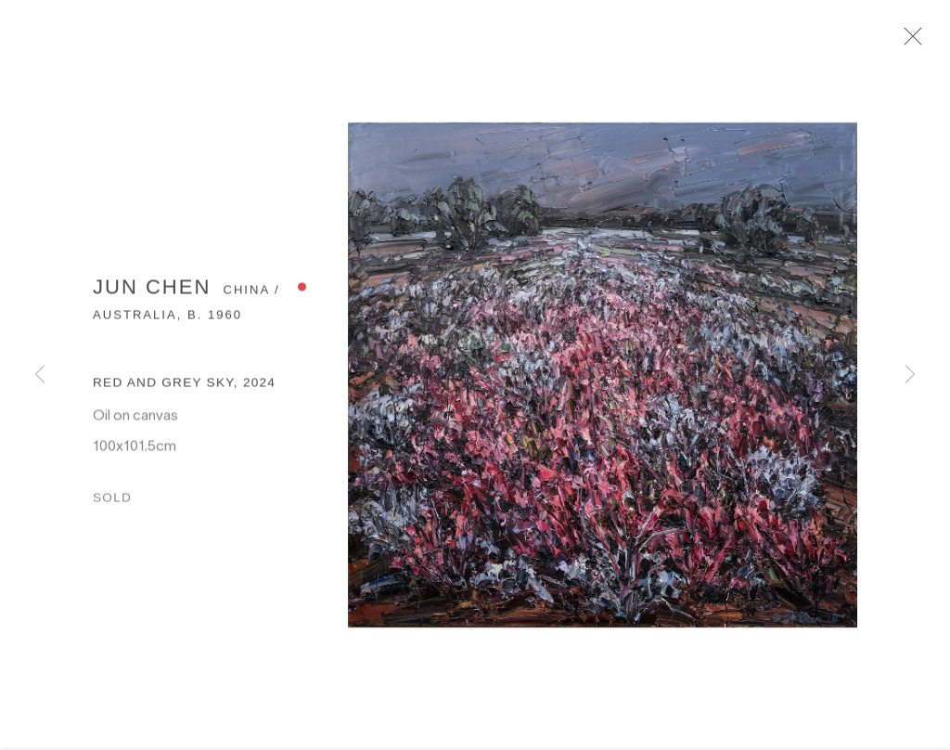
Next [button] (910, 375)
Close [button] (921, 42)
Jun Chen (152, 292)
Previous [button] (40, 375)
